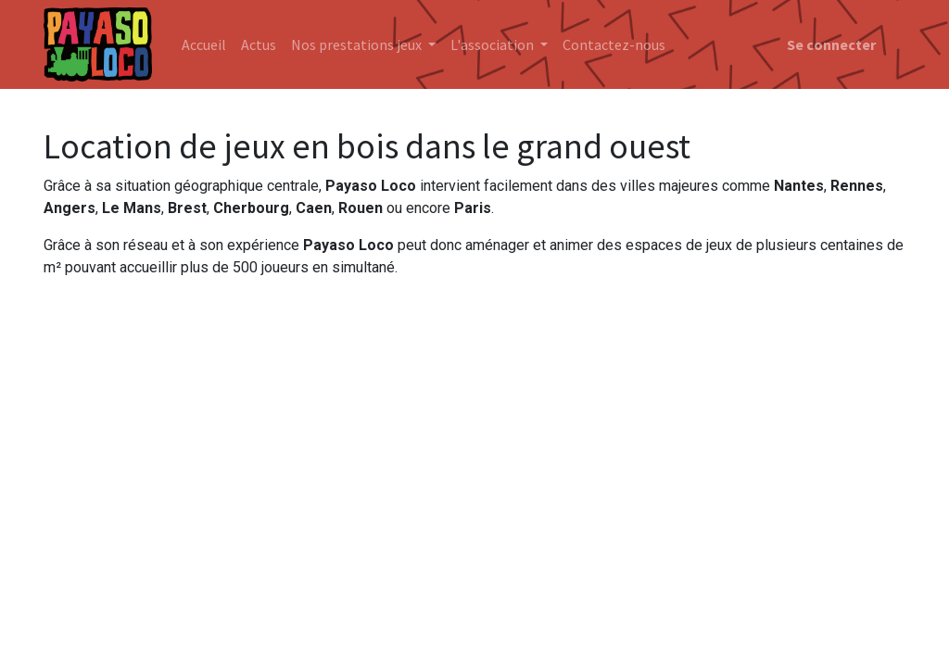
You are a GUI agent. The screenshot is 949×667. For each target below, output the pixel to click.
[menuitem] (204, 44)
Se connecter (831, 44)
